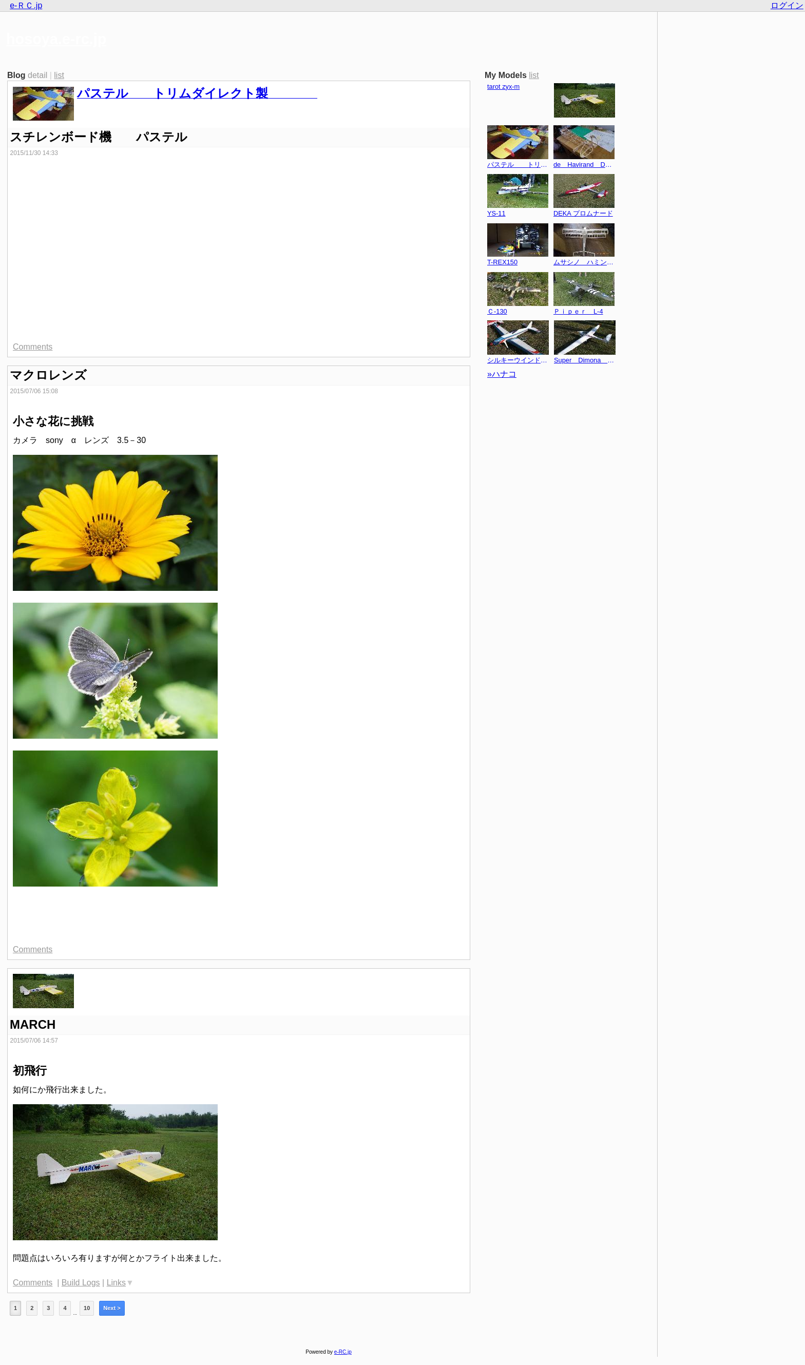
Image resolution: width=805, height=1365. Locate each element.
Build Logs (81, 1282)
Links (116, 1282)
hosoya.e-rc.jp (56, 39)
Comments (32, 346)
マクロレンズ (48, 375)
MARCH (32, 1024)
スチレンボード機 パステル (98, 137)
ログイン (787, 5)
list (59, 75)
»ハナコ (501, 374)
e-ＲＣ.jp (26, 5)
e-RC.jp (343, 1352)
